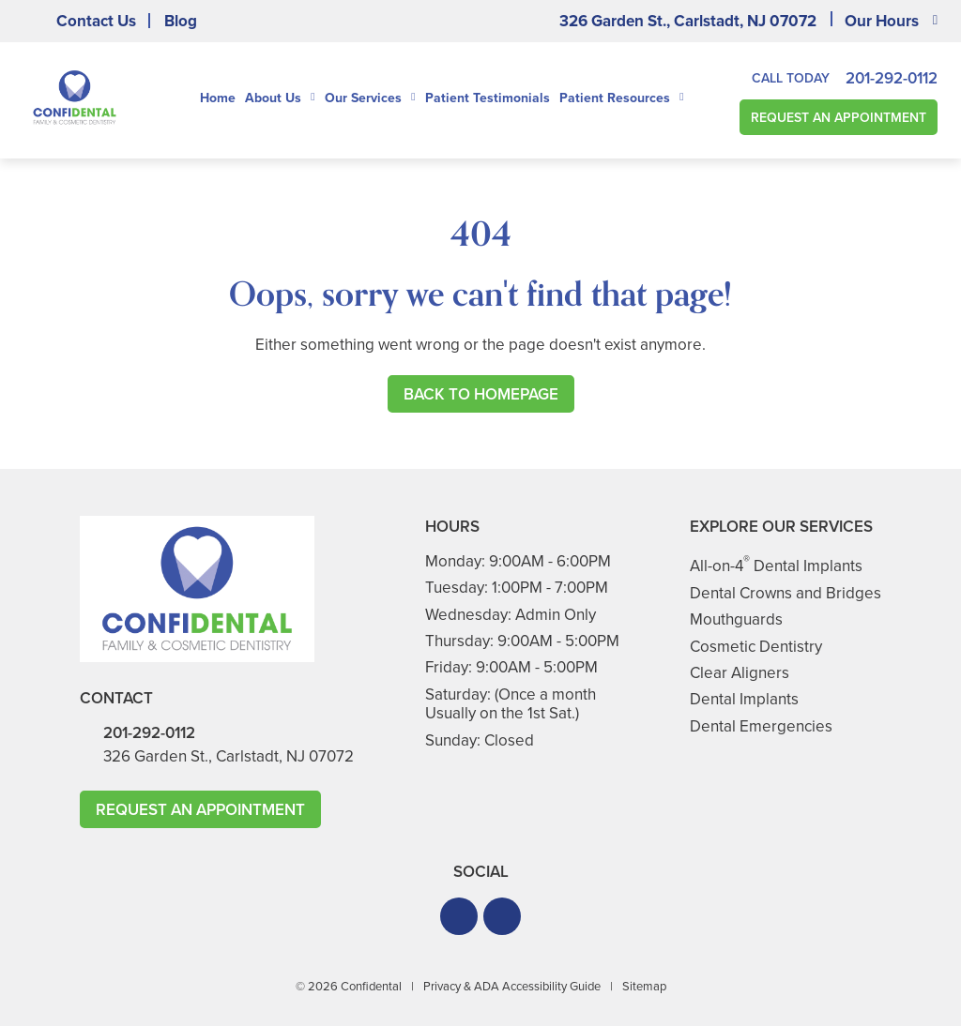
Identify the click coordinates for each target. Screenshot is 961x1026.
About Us (273, 98)
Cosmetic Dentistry (756, 646)
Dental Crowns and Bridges (785, 593)
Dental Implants (744, 699)
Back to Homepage (481, 394)
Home (218, 98)
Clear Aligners (739, 673)
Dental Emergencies (761, 726)
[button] (459, 916)
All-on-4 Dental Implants (776, 566)
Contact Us (96, 21)
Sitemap (644, 986)
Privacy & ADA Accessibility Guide (512, 986)
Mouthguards (736, 619)
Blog (180, 21)
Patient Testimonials (487, 98)
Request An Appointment (838, 118)
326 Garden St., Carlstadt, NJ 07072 (687, 21)
